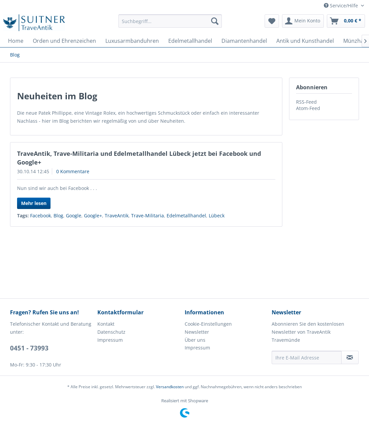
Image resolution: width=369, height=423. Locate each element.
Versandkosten (170, 387)
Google (73, 215)
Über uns (195, 340)
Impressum (110, 340)
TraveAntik (116, 215)
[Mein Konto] (303, 21)
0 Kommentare (72, 171)
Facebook (40, 215)
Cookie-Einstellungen (208, 324)
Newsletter (197, 332)
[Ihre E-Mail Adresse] (307, 357)
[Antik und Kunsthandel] (305, 40)
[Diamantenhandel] (244, 40)
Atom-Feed (308, 108)
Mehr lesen (34, 203)
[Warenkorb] (346, 21)
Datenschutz (111, 332)
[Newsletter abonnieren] (350, 357)
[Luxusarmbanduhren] (132, 40)
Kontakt (105, 324)
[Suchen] (215, 21)
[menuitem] (170, 21)
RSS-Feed (306, 102)
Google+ (93, 215)
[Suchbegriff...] (170, 21)
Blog (58, 215)
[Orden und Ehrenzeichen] (64, 40)
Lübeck (216, 215)
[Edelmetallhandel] (190, 40)
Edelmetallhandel (186, 215)
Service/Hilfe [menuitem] (341, 5)
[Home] (15, 40)
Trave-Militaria (147, 215)
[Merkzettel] (272, 21)
